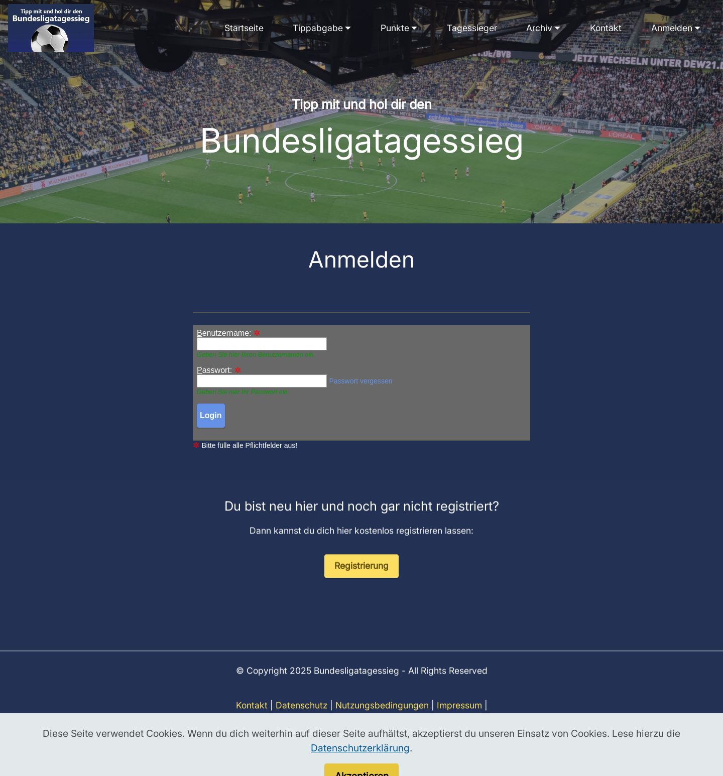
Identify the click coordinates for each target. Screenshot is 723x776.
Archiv (539, 28)
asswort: (214, 370)
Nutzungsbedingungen (382, 716)
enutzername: (224, 333)
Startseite (244, 28)
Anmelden (671, 28)
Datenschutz (301, 716)
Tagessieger (472, 28)
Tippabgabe (318, 28)
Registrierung (361, 577)
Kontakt (606, 28)
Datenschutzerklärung (360, 765)
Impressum (459, 716)
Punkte (395, 28)
